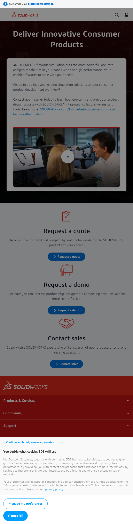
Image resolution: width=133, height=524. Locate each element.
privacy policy (54, 489)
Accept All (15, 515)
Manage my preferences (25, 503)
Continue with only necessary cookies (30, 442)
